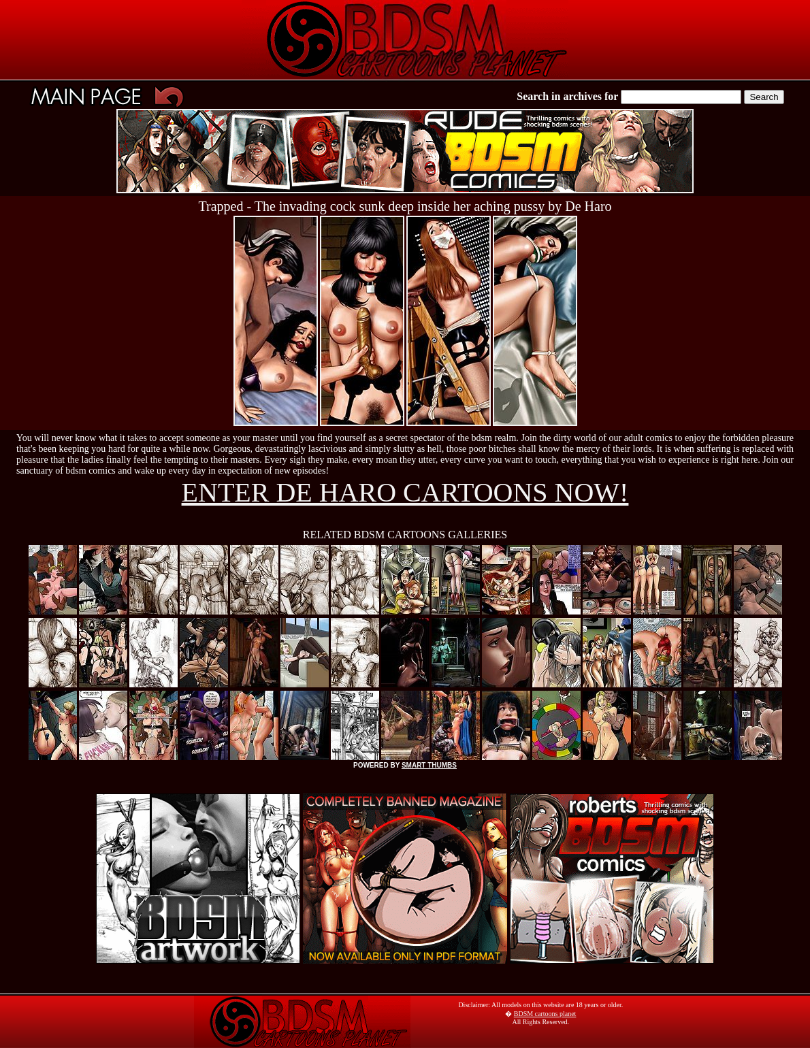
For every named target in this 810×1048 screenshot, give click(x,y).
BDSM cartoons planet (545, 1013)
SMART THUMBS (429, 765)
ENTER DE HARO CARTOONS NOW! (405, 492)
